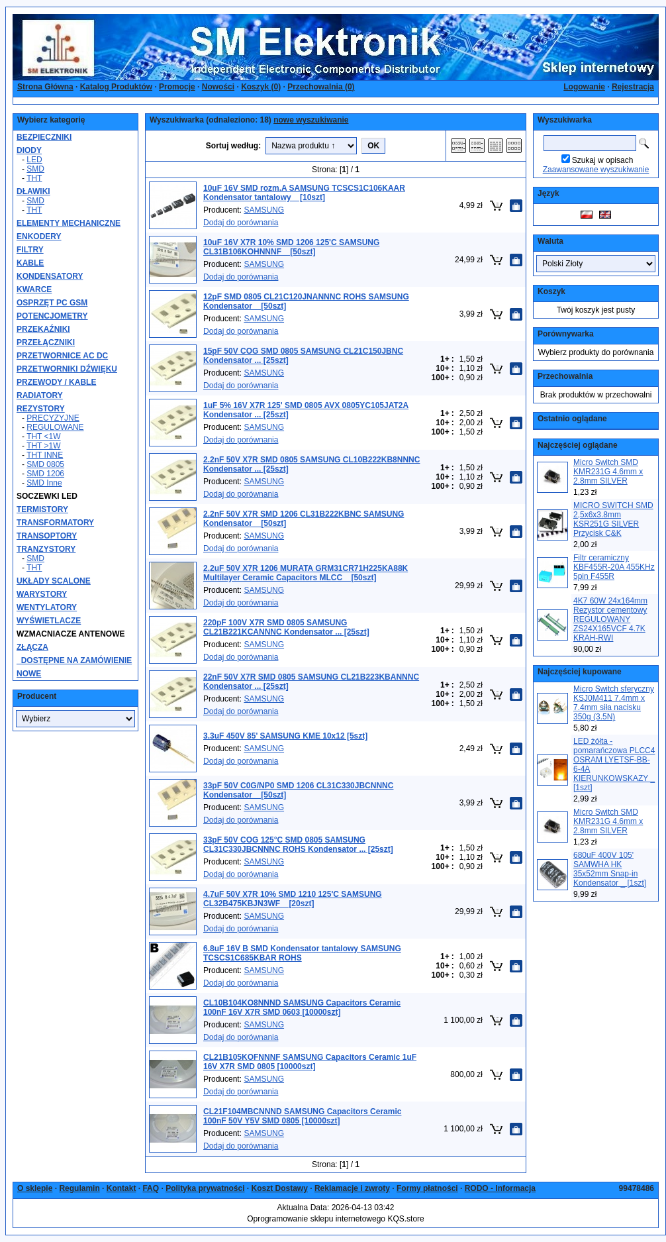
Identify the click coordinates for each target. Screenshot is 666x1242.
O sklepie (34, 1188)
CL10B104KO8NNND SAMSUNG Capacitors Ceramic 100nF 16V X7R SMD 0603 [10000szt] (302, 1007)
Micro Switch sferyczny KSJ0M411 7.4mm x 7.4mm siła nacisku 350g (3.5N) (613, 702)
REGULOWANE (54, 427)
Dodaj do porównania (240, 222)
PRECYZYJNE (52, 418)
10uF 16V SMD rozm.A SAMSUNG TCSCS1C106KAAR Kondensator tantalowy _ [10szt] (304, 192)
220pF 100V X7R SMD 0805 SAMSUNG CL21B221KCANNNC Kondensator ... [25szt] (286, 627)
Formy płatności (427, 1188)
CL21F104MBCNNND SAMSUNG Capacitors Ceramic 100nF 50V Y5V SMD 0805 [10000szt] (302, 1116)
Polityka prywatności (205, 1188)
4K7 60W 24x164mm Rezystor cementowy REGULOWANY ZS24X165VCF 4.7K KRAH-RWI (610, 619)
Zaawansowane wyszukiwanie (596, 169)
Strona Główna (45, 86)
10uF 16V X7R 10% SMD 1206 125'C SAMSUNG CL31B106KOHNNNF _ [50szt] (291, 247)
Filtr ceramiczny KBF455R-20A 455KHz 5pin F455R (614, 567)
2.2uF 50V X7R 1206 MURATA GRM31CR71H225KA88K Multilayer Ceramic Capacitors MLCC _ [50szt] (305, 573)
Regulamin (79, 1188)
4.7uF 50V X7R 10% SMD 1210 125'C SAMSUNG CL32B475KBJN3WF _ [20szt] (292, 899)
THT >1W (43, 445)
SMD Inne (44, 483)
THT (34, 178)
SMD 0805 (45, 464)
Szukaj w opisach (603, 160)
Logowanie (584, 86)
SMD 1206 (45, 473)
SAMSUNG (264, 210)
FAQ (150, 1188)
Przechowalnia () (320, 86)
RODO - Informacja (500, 1188)
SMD (35, 169)
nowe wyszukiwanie (310, 120)
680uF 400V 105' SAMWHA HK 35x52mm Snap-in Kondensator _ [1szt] (609, 869)
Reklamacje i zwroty (352, 1188)
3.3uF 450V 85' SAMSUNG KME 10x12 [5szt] (285, 736)
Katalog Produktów (116, 86)
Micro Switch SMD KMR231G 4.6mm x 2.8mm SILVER (608, 472)
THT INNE (44, 455)
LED (34, 159)
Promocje (177, 86)
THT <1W (43, 436)
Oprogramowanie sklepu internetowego (316, 1218)
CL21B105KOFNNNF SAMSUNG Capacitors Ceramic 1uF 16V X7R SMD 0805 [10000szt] (309, 1062)
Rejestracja (633, 86)
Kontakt (121, 1188)
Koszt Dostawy (280, 1188)
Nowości (218, 86)
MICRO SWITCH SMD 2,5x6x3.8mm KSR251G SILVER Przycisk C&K (613, 519)
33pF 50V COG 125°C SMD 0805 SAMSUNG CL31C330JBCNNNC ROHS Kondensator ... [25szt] (298, 844)
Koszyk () (261, 86)
